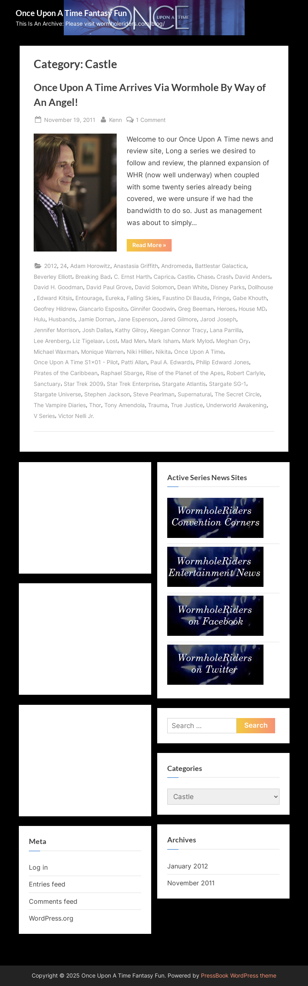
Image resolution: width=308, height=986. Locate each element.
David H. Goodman (58, 287)
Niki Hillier (139, 351)
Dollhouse (260, 287)
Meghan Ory (232, 340)
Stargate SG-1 (227, 383)
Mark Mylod (197, 340)
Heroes (226, 308)
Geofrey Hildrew (55, 308)
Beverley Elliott (53, 276)
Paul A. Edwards (171, 362)
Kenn (115, 119)
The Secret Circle (237, 394)
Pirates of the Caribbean (65, 372)
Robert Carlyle (245, 372)
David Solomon (154, 287)
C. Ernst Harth (132, 276)
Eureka (114, 297)
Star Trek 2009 (83, 383)
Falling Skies (143, 297)
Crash (224, 276)
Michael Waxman (56, 351)
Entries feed (47, 884)
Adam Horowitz (90, 265)
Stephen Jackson (107, 394)
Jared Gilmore (178, 319)
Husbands (62, 319)
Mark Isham (163, 340)
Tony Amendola (124, 405)
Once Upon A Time (198, 351)
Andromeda (176, 265)
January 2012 (187, 866)
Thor (95, 405)
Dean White (192, 287)
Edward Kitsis (54, 297)
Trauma (158, 405)
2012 (50, 265)
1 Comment (151, 120)
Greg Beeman (196, 308)
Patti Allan (134, 362)
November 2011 (191, 883)
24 (63, 265)
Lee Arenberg (51, 340)
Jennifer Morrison (56, 330)
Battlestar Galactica (220, 265)
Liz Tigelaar (88, 340)
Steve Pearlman (153, 394)
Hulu (39, 319)
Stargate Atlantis (184, 383)
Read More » (152, 246)
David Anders (252, 276)
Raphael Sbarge (122, 372)
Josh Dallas (97, 330)
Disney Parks (228, 287)
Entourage (88, 297)
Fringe (221, 297)
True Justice (187, 405)
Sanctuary (47, 383)
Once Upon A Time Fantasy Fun (71, 13)
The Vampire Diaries (60, 405)
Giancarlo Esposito (103, 308)
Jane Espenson (137, 319)
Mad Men (133, 340)
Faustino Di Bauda (186, 297)
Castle (185, 276)
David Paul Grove (109, 287)
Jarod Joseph (218, 319)
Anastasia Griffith (135, 265)
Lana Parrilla (226, 330)
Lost (112, 340)
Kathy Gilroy (131, 330)
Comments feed (53, 901)
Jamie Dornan (96, 319)
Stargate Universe (57, 394)
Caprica (164, 276)
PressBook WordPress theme (238, 975)
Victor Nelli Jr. (76, 415)
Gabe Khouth (250, 297)
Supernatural (194, 394)
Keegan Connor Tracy (178, 330)
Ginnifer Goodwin (152, 308)
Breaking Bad (93, 276)
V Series (44, 415)
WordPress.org (51, 918)
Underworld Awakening (236, 405)
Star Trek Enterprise (133, 383)
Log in (38, 867)
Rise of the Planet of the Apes (184, 372)
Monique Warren (102, 351)
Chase (205, 276)
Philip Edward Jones (222, 362)
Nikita (163, 351)
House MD (252, 308)
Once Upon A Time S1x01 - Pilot (76, 362)
